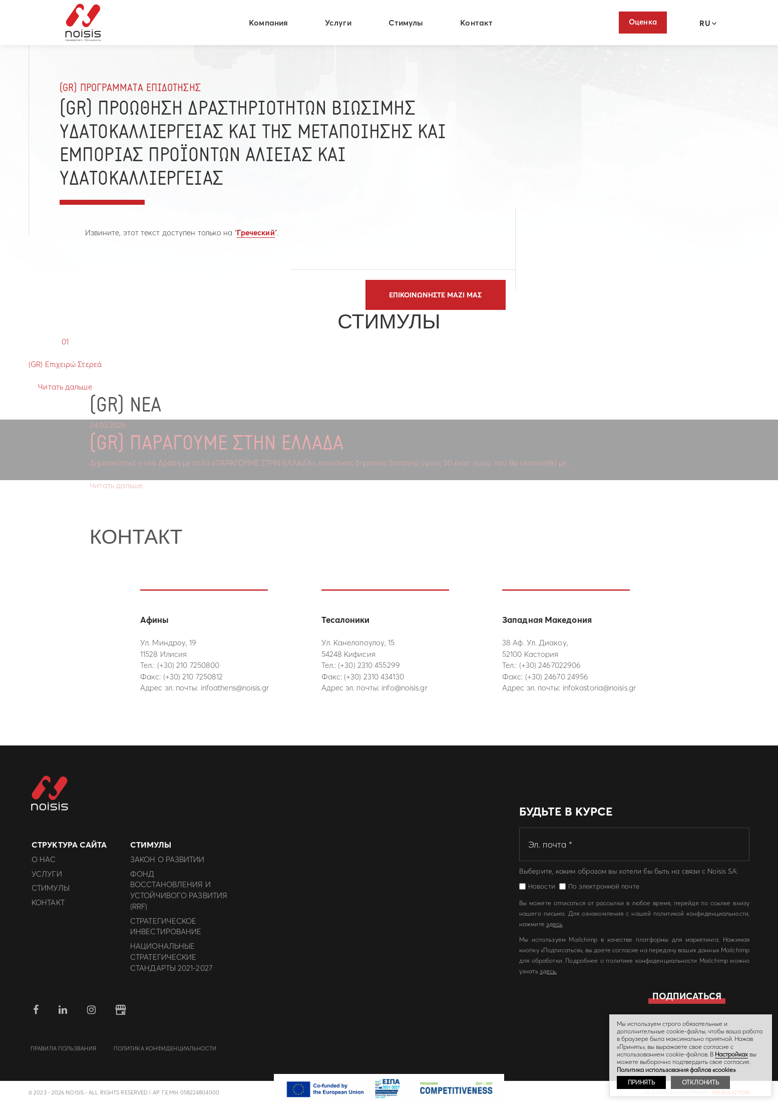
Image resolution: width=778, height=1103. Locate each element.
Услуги (339, 23)
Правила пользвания (63, 1053)
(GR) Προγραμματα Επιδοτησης (130, 88)
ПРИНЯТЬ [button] (641, 1082)
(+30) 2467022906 (550, 665)
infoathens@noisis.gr (235, 687)
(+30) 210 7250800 (188, 665)
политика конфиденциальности (165, 1053)
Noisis (85, 23)
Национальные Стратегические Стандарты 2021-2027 (171, 962)
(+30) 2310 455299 (369, 665)
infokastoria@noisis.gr (599, 687)
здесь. (548, 976)
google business (120, 1014)
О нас (44, 864)
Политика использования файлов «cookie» (676, 1069)
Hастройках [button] (731, 1054)
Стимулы (407, 23)
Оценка (643, 22)
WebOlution (730, 1097)
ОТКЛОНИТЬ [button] (700, 1082)
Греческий (256, 232)
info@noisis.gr (404, 687)
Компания (269, 23)
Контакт (478, 23)
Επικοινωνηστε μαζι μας (435, 294)
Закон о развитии (167, 864)
